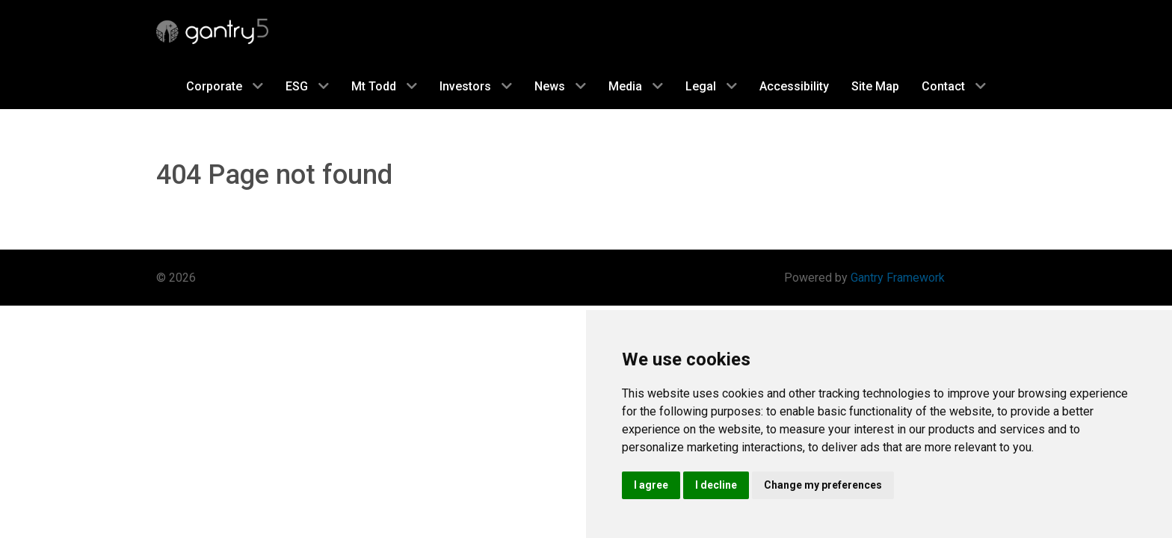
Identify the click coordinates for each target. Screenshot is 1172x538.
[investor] (475, 86)
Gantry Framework (898, 277)
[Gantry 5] (212, 31)
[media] (635, 86)
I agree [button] (651, 485)
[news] (560, 86)
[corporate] (224, 86)
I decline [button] (716, 485)
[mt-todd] (384, 86)
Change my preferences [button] (823, 485)
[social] (307, 86)
